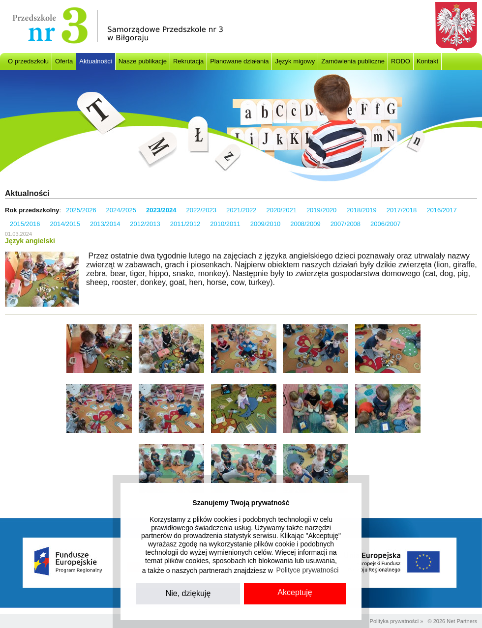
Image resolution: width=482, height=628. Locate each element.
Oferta (64, 61)
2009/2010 (265, 224)
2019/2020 (321, 210)
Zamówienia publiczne (353, 61)
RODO (400, 61)
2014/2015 (65, 224)
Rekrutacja (188, 61)
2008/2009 (305, 224)
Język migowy (295, 61)
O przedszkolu (28, 61)
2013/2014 (105, 224)
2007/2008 (346, 224)
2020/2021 (281, 210)
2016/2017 (441, 210)
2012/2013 (145, 224)
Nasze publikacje (143, 61)
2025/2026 (81, 210)
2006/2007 (385, 224)
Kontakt (427, 61)
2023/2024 (161, 210)
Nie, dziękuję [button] (188, 593)
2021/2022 (241, 210)
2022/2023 (201, 210)
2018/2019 (361, 210)
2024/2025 (121, 210)
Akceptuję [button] (294, 592)
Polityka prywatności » (396, 621)
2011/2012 (185, 224)
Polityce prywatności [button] (307, 570)
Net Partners (462, 621)
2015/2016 (25, 224)
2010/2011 (225, 224)
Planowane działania (239, 61)
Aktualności (95, 61)
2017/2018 (402, 210)
